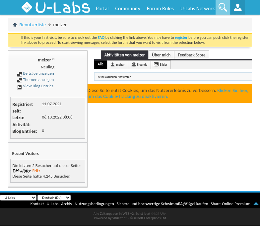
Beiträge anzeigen (35, 73)
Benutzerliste (33, 25)
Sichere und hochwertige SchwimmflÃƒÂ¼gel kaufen (162, 203)
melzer (120, 64)
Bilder (163, 64)
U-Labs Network (197, 8)
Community (127, 8)
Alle (101, 64)
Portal (102, 8)
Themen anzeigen (35, 79)
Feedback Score (191, 54)
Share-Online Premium (230, 203)
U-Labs (53, 203)
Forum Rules (160, 8)
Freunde (142, 64)
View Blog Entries (35, 85)
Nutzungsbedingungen (94, 203)
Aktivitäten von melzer (124, 54)
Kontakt (37, 203)
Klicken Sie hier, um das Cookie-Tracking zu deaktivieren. (168, 93)
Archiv (66, 203)
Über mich (161, 54)
